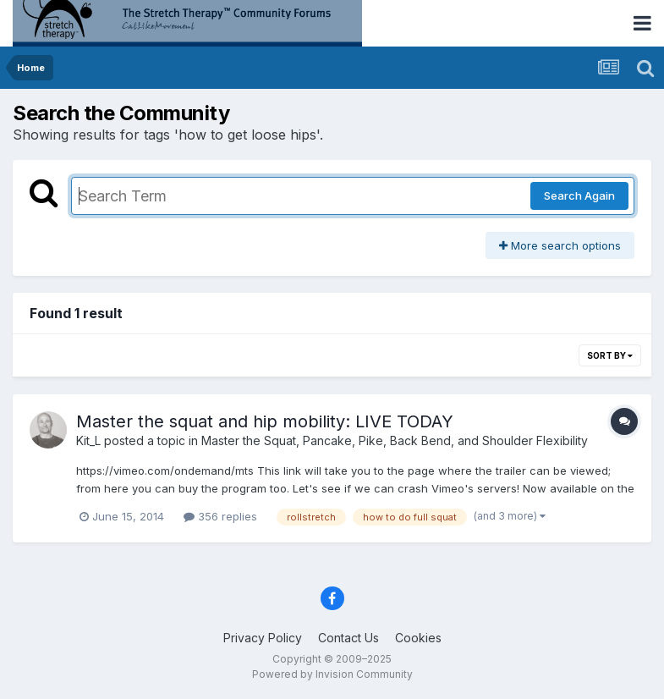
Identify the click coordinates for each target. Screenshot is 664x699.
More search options (560, 245)
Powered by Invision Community (332, 674)
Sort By (610, 355)
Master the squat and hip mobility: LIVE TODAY (264, 421)
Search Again (579, 195)
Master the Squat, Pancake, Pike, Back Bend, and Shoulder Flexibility (394, 440)
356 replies (220, 516)
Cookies (418, 637)
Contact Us (348, 637)
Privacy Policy (262, 637)
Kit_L (88, 440)
